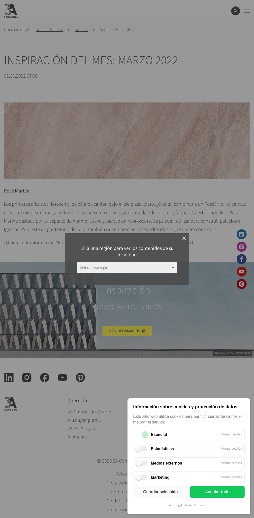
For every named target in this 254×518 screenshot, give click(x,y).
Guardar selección (160, 492)
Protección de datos (197, 505)
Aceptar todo (217, 492)
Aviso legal (175, 505)
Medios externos (166, 463)
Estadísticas (162, 449)
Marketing (160, 477)
